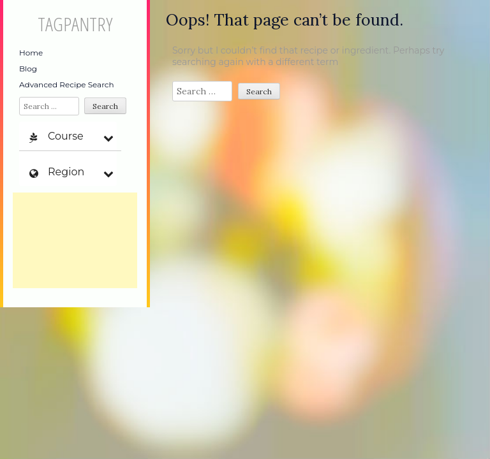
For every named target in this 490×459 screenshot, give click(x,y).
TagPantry (75, 24)
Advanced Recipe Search (66, 84)
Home (31, 52)
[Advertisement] (75, 240)
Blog (28, 68)
